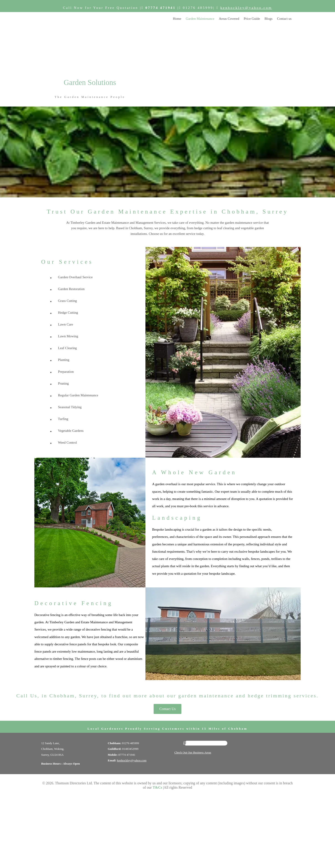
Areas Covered (229, 18)
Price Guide (252, 18)
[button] (167, 709)
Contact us (284, 18)
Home (177, 18)
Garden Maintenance (200, 18)
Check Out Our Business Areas (192, 752)
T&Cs (157, 787)
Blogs (268, 18)
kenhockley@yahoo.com (246, 8)
